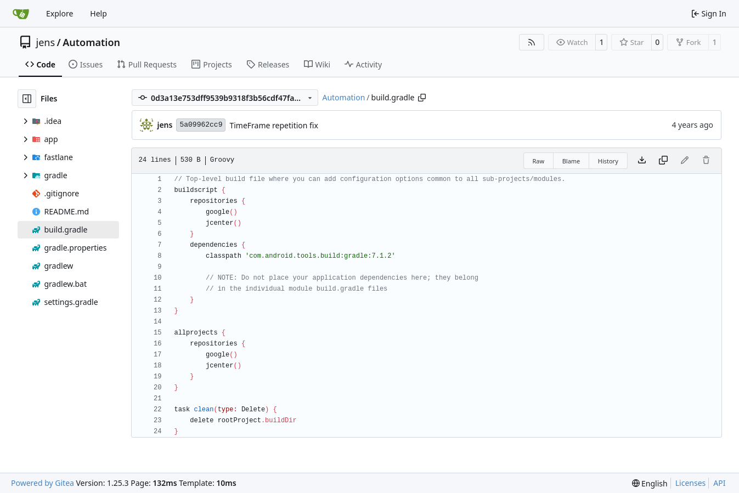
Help (98, 13)
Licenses (690, 483)
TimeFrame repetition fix (273, 125)
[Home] (20, 14)
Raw (539, 161)
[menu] (650, 483)
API (719, 483)
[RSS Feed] (531, 42)
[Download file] (642, 160)
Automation (91, 42)
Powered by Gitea (42, 483)
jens (45, 42)
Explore (59, 13)
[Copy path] (422, 97)
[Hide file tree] (27, 98)
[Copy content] (663, 160)
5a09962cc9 (200, 125)
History (608, 161)
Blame (571, 161)
